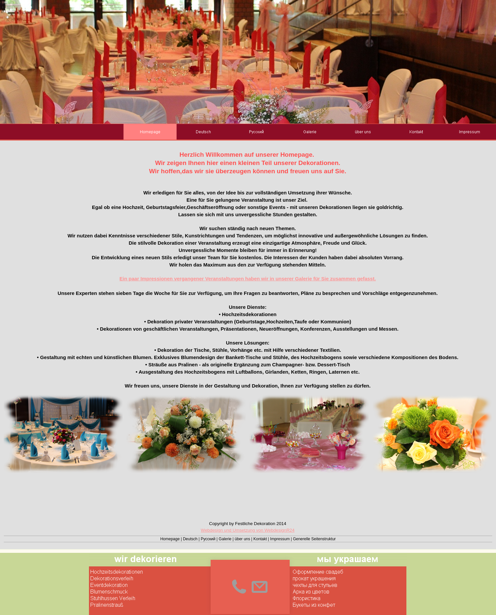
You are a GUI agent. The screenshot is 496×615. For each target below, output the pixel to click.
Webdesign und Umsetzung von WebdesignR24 (247, 530)
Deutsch (190, 539)
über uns (242, 539)
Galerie (225, 539)
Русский (208, 539)
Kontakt (260, 539)
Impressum (280, 539)
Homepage (170, 539)
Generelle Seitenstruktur (314, 539)
